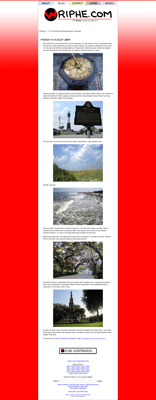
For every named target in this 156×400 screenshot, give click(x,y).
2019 (78, 368)
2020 (73, 368)
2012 (87, 370)
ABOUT (68, 395)
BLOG (72, 395)
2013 (83, 370)
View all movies (62, 385)
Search (89, 377)
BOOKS (88, 395)
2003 (85, 373)
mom (90, 338)
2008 (83, 372)
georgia (87, 338)
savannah (94, 338)
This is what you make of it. (84, 21)
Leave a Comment (60, 338)
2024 (78, 366)
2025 (73, 366)
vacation (103, 338)
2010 (73, 372)
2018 (83, 368)
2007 (87, 372)
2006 (71, 373)
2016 (68, 370)
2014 (78, 370)
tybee (99, 338)
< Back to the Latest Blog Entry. (78, 361)
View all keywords (92, 385)
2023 (83, 366)
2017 (87, 368)
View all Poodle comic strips (78, 386)
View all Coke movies (77, 385)
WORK (83, 395)
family (82, 338)
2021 (68, 368)
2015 (73, 370)
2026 (68, 366)
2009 (78, 372)
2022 (87, 366)
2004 (80, 373)
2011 (68, 372)
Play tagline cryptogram (78, 388)
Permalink (72, 338)
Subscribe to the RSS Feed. (78, 392)
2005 (75, 373)
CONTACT (78, 395)
